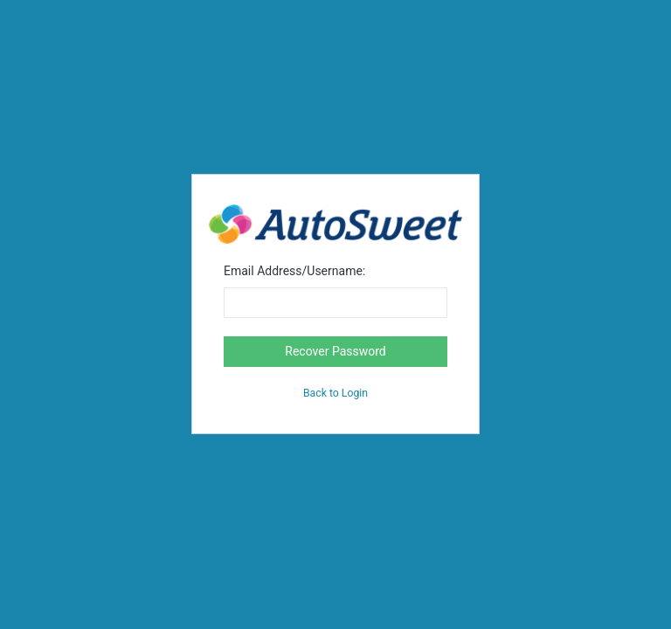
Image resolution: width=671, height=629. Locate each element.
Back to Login (335, 393)
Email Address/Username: (294, 271)
